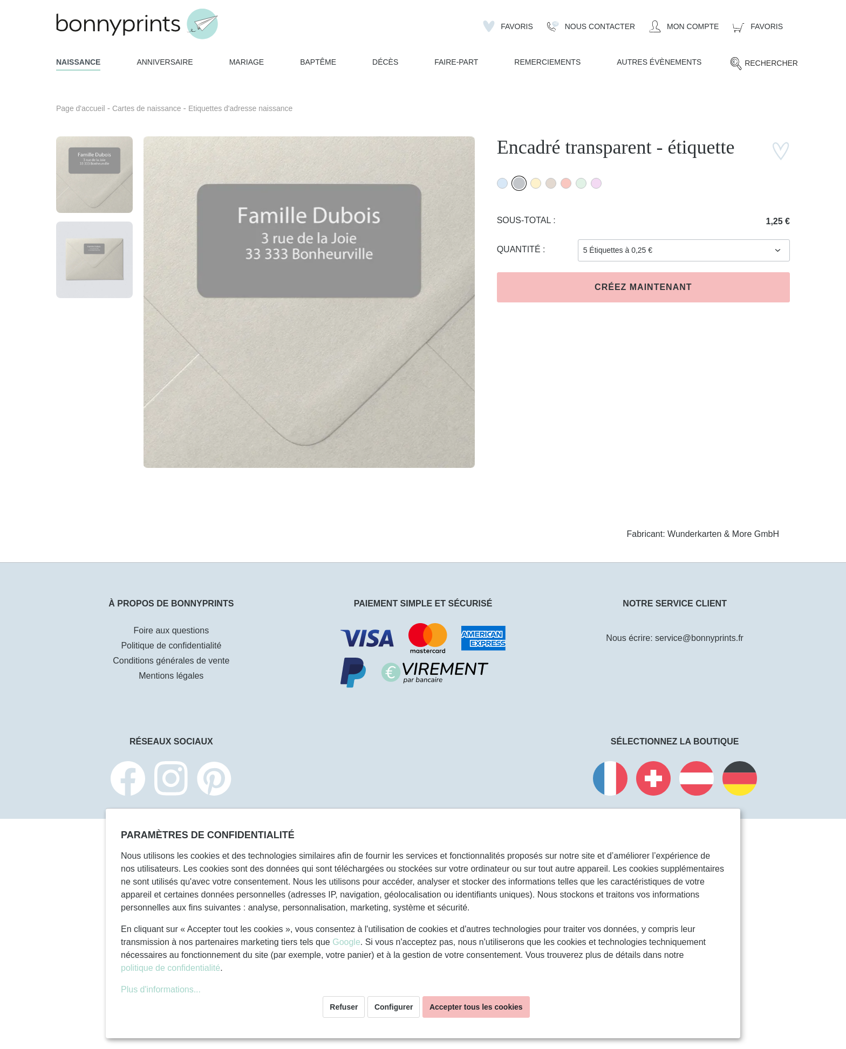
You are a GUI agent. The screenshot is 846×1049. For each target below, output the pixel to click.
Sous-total (525, 220)
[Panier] (758, 26)
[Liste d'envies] (508, 26)
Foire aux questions (171, 630)
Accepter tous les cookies (476, 1007)
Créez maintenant (643, 287)
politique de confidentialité (170, 967)
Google (346, 942)
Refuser (344, 1007)
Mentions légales (171, 675)
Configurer (393, 1007)
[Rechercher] (764, 63)
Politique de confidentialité (171, 645)
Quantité (520, 249)
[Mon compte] (684, 26)
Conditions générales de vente (171, 660)
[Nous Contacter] (591, 26)
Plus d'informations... (161, 989)
